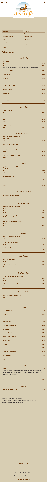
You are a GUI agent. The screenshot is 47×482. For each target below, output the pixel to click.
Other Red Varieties (8, 36)
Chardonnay (27, 39)
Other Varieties (28, 42)
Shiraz (25, 33)
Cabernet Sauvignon (8, 33)
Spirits (25, 44)
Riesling (4, 39)
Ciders (4, 47)
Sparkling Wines (7, 42)
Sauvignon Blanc (28, 36)
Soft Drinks (5, 31)
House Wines (27, 31)
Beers (4, 44)
